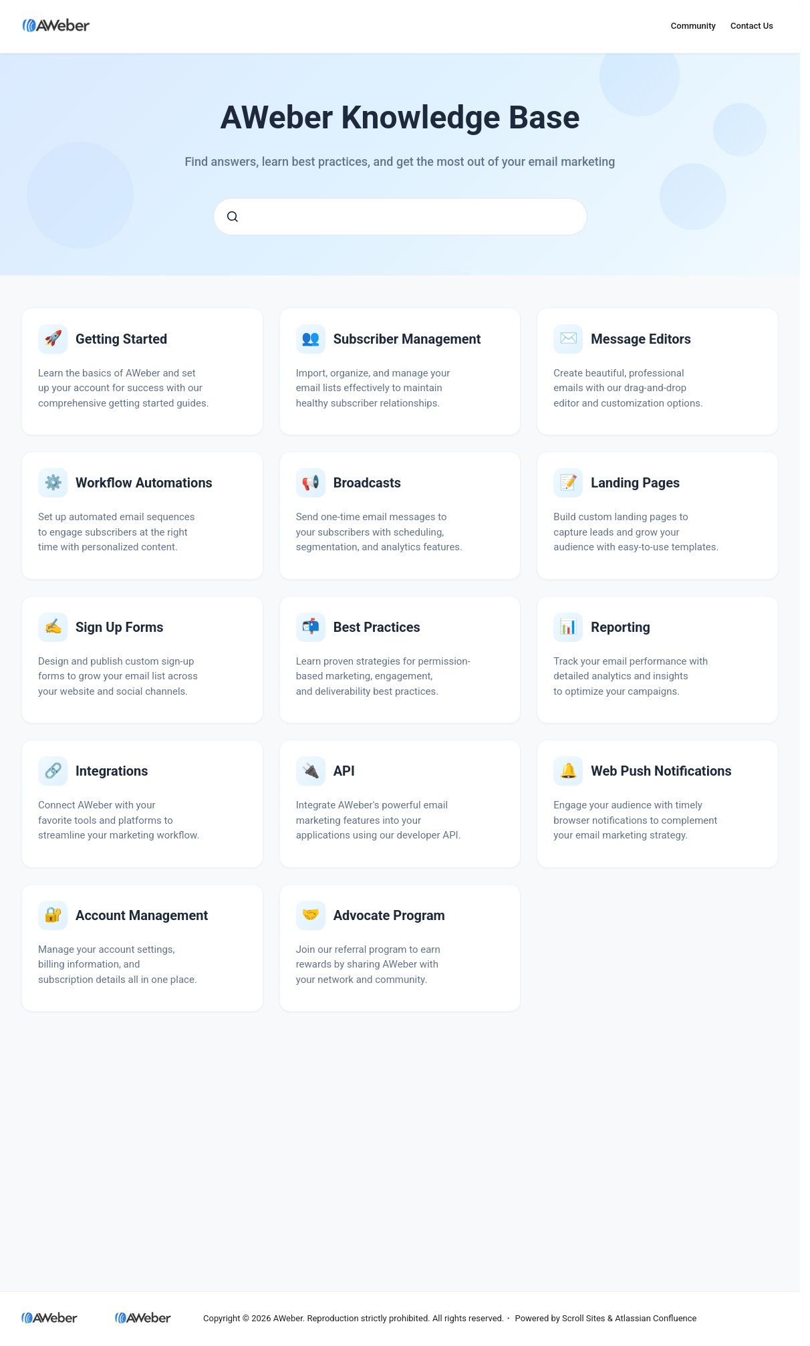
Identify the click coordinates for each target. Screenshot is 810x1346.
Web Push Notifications (661, 771)
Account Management (142, 915)
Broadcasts (367, 483)
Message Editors (641, 339)
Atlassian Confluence (655, 1318)
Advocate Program (389, 915)
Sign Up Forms (120, 627)
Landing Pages (635, 483)
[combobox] (400, 217)
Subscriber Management (407, 339)
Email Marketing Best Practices (376, 627)
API (344, 771)
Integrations (112, 771)
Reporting (620, 627)
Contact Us (751, 26)
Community (693, 26)
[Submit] (232, 216)
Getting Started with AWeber (121, 339)
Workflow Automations (144, 483)
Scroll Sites (583, 1318)
